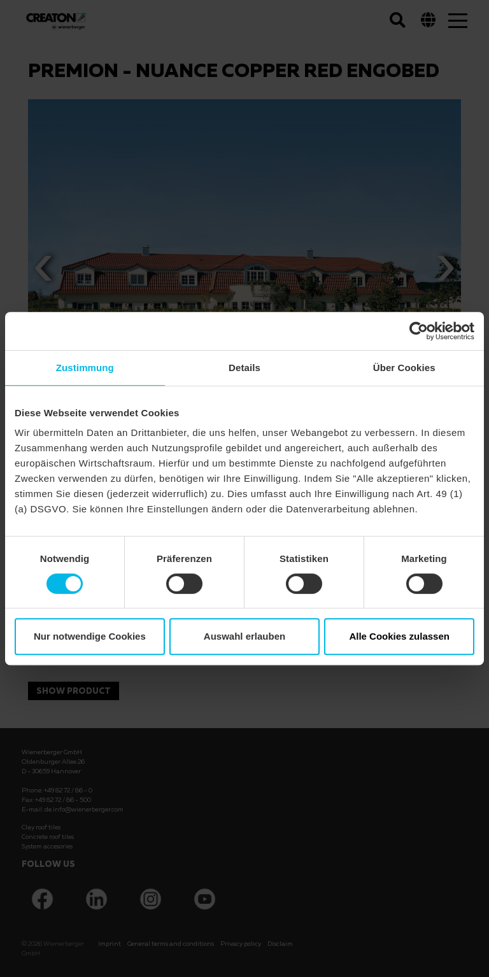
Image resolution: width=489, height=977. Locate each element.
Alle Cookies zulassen (399, 636)
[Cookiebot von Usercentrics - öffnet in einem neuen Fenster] (418, 331)
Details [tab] (244, 367)
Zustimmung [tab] (85, 367)
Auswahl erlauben (244, 636)
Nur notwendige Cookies (90, 636)
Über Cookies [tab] (404, 367)
